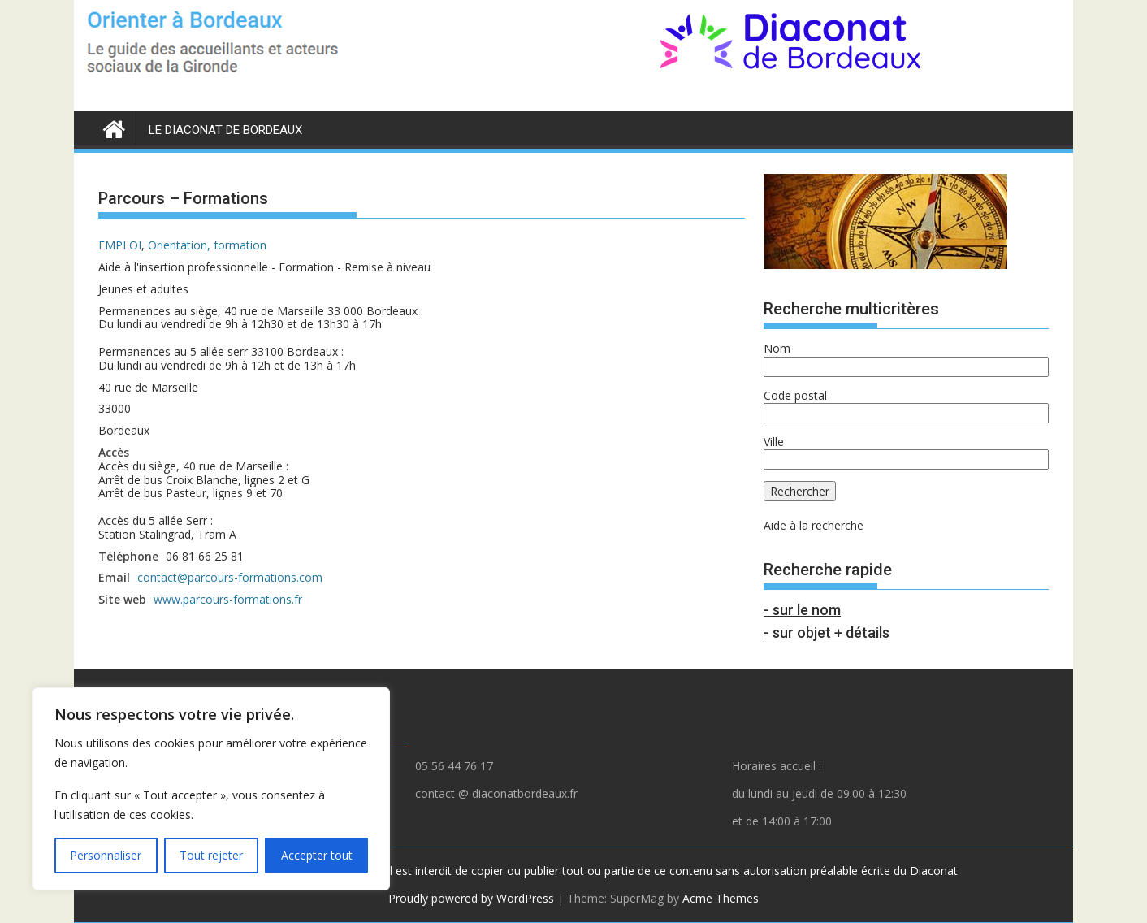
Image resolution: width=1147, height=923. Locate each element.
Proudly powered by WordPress (471, 898)
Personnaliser (105, 855)
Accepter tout (317, 855)
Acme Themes (720, 898)
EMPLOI (119, 245)
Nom (777, 348)
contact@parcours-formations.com (229, 577)
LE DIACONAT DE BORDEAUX (225, 130)
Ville (774, 441)
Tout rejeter (211, 855)
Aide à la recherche (813, 525)
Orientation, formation (207, 245)
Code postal (795, 395)
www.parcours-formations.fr (228, 599)
